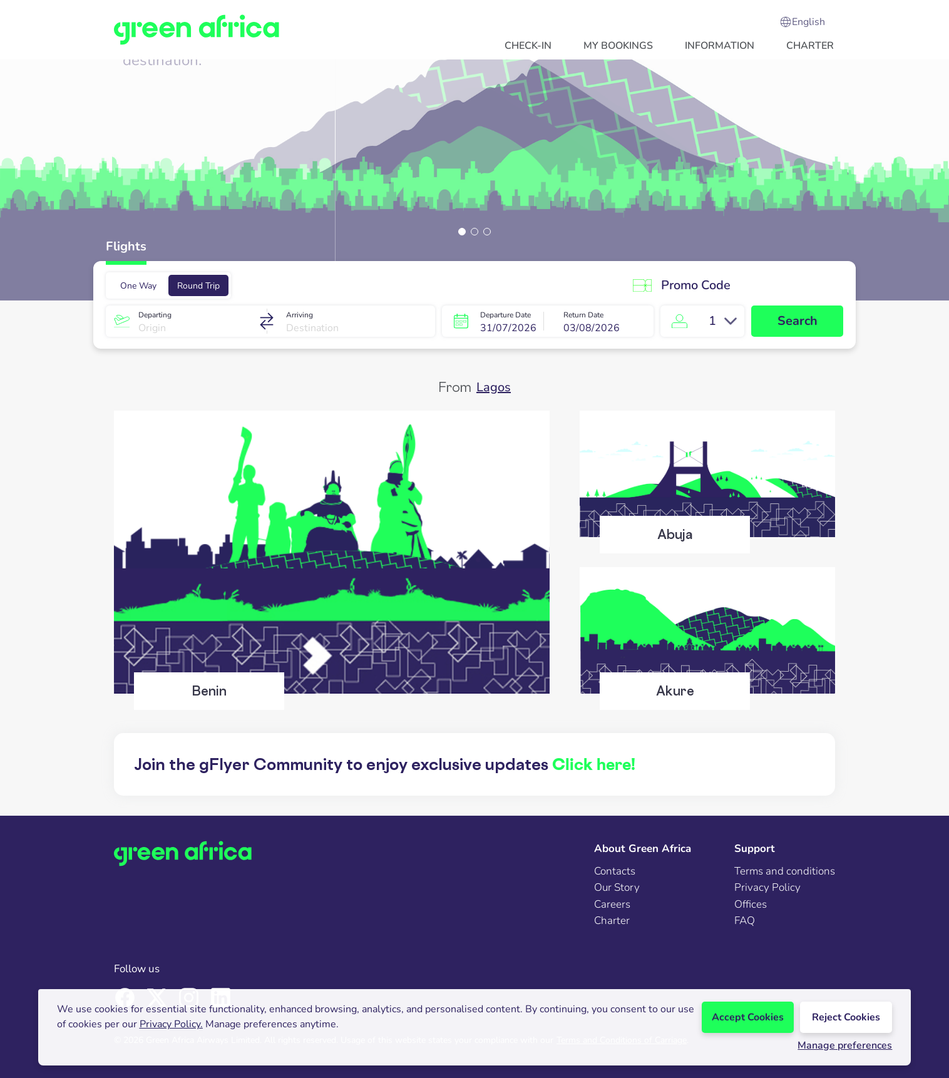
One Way (138, 286)
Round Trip (198, 286)
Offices (750, 904)
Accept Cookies (748, 1017)
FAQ (744, 920)
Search (797, 320)
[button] (528, 45)
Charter (612, 920)
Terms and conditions (784, 871)
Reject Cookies (846, 1017)
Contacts (614, 871)
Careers (612, 904)
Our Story (617, 887)
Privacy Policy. (171, 1024)
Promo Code (680, 285)
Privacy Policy (767, 887)
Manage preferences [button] (845, 1045)
